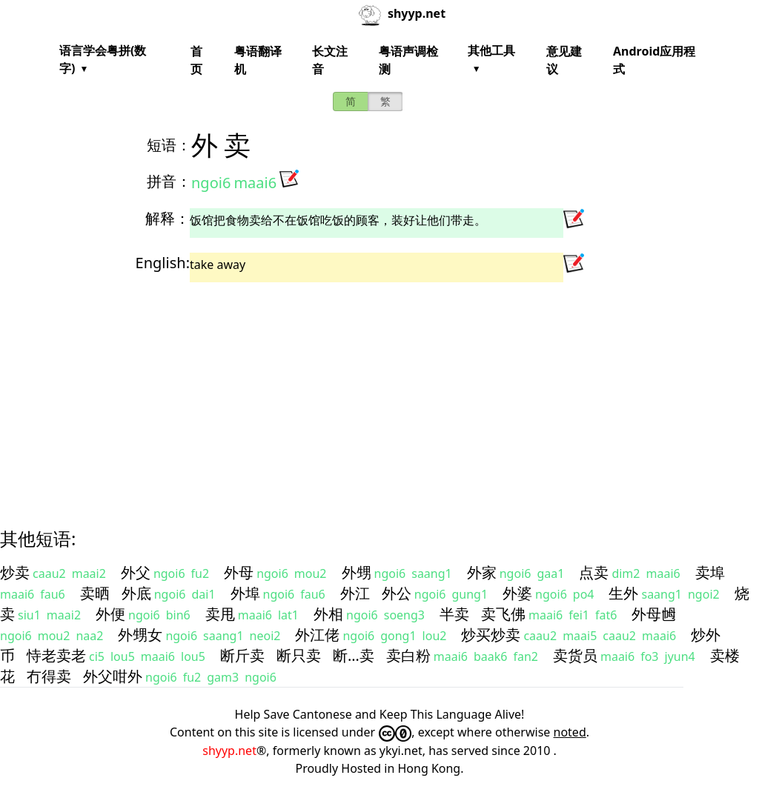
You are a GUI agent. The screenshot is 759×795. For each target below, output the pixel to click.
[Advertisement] (379, 392)
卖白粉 (408, 655)
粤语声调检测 (408, 60)
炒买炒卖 (490, 635)
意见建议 (564, 60)
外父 (135, 572)
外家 (482, 572)
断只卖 (298, 655)
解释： (167, 218)
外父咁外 (112, 676)
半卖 (454, 614)
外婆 (517, 593)
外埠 (245, 593)
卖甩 (220, 614)
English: (163, 263)
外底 (136, 593)
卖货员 (575, 655)
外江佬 (317, 635)
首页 (196, 60)
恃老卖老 (56, 655)
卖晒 (95, 593)
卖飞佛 (503, 614)
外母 (238, 572)
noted (570, 732)
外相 (328, 614)
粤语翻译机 (258, 60)
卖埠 (710, 572)
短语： (169, 145)
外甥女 (140, 635)
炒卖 (15, 572)
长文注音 (330, 60)
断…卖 (353, 655)
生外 (623, 593)
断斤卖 (242, 655)
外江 (355, 593)
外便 (110, 614)
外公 (396, 593)
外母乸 (654, 614)
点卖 (594, 572)
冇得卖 (49, 676)
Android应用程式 (654, 60)
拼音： (169, 181)
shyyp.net (229, 750)
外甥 (356, 572)
